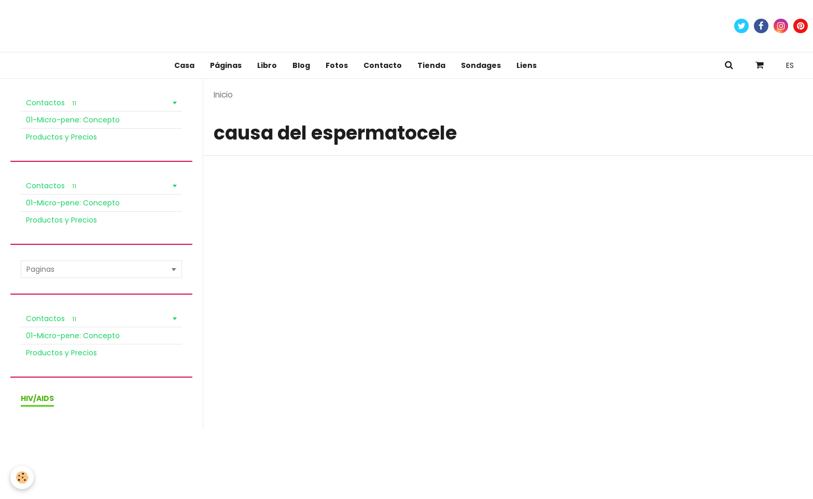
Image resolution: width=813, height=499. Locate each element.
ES (790, 65)
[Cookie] (22, 477)
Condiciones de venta (160, 453)
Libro (267, 65)
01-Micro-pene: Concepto (73, 120)
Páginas (226, 65)
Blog (301, 65)
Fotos (337, 65)
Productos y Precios (61, 137)
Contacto (382, 65)
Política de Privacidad (242, 453)
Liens (526, 65)
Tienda (431, 65)
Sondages (481, 65)
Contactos (52, 103)
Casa (184, 65)
